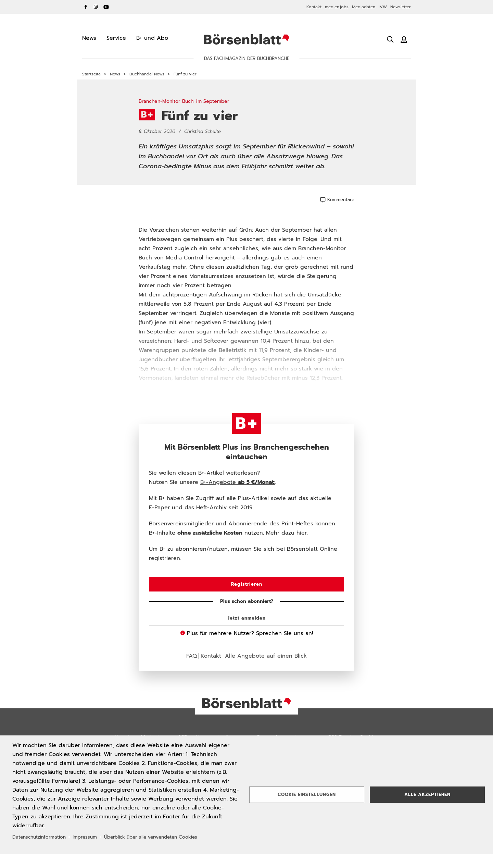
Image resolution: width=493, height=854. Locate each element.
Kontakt (313, 7)
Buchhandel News (146, 74)
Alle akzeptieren (427, 794)
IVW (383, 7)
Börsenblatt (246, 39)
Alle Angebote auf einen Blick (266, 656)
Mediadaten (363, 7)
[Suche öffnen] (390, 39)
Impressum (85, 837)
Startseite (91, 74)
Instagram (95, 6)
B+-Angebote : (237, 482)
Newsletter (400, 7)
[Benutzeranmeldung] (404, 39)
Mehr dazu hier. (287, 533)
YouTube (106, 6)
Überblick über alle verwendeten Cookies (150, 837)
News (115, 74)
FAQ (191, 656)
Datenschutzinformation (39, 837)
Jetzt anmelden (247, 618)
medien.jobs (337, 7)
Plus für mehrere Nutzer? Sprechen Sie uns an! (246, 633)
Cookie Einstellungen (307, 794)
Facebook (85, 6)
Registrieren (246, 584)
